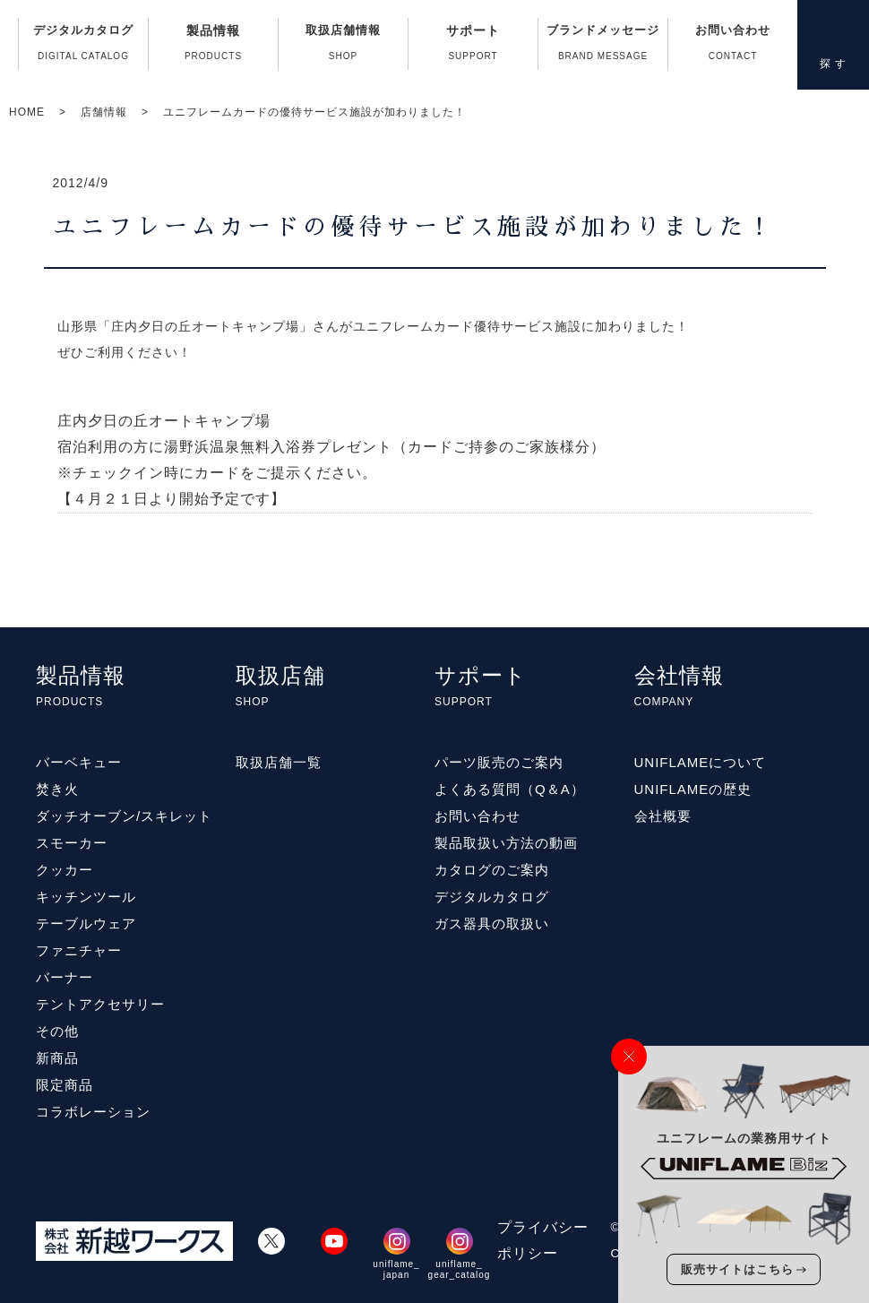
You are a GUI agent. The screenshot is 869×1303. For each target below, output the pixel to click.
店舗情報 (104, 112)
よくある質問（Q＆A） (509, 789)
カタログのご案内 (491, 869)
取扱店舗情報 (343, 46)
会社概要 (663, 816)
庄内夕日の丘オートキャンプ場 (164, 420)
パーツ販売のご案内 (499, 762)
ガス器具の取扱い (491, 923)
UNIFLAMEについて (700, 762)
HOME (27, 112)
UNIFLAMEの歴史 (693, 789)
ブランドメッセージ (602, 46)
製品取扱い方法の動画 (506, 842)
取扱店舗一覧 (279, 762)
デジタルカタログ (83, 46)
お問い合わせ (732, 46)
